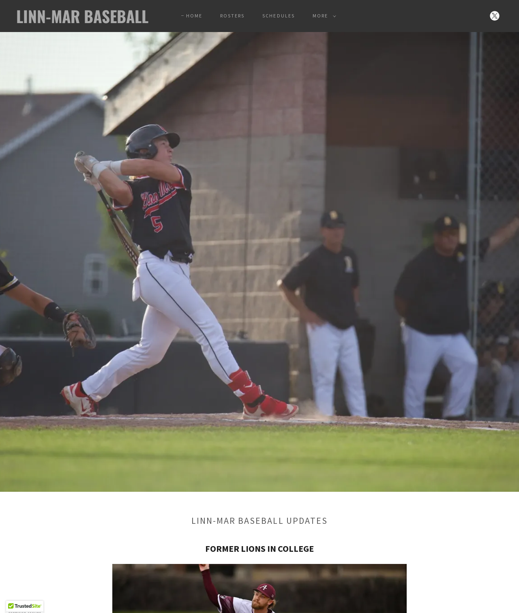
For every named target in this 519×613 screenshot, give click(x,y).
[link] (82, 21)
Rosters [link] (232, 16)
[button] (323, 16)
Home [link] (194, 16)
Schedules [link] (278, 16)
